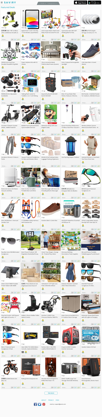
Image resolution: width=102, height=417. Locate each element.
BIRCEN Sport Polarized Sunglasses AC (89, 190)
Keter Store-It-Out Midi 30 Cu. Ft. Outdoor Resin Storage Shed (70, 317)
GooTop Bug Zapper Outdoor (70, 157)
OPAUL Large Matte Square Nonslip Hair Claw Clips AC (90, 221)
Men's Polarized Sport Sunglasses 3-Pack (8, 348)
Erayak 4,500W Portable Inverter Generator (69, 348)
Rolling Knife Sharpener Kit (29, 379)
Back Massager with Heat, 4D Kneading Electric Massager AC (50, 190)
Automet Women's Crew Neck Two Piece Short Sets (90, 158)
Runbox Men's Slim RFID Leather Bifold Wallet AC (49, 348)
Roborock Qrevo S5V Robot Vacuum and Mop (9, 190)
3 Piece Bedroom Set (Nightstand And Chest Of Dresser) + (29, 285)
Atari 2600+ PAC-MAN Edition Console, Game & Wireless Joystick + (29, 349)
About (43, 400)
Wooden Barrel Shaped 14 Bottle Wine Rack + (49, 379)
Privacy (51, 400)
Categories (51, 3)
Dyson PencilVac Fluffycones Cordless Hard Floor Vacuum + (71, 127)
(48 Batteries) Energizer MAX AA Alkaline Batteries (69, 191)
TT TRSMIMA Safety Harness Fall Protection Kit (29, 221)
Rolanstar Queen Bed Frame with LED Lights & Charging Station (90, 317)
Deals (42, 3)
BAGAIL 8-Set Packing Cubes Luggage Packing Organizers (50, 158)
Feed (57, 400)
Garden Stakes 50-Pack (89, 347)
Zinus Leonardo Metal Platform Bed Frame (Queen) (50, 63)
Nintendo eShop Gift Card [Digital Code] (49, 126)
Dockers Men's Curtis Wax (49, 220)
